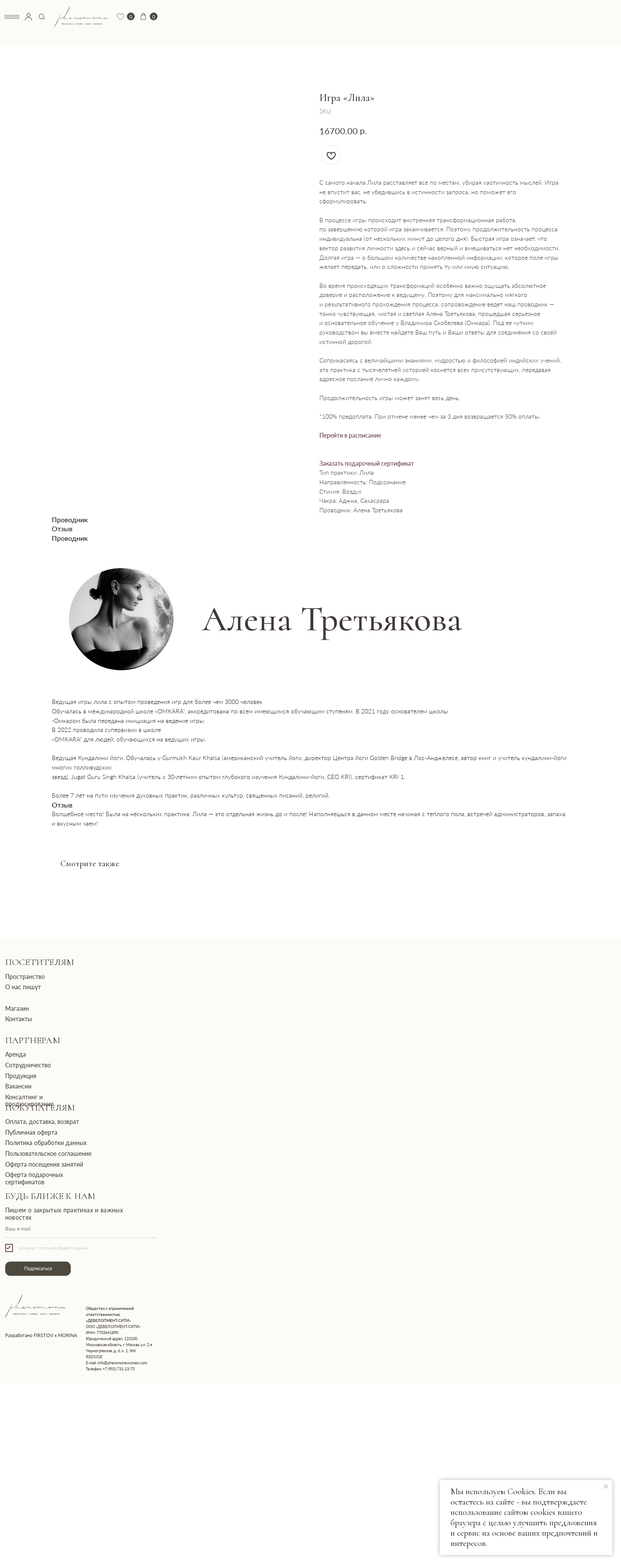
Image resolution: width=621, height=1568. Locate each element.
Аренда (15, 1054)
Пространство (25, 976)
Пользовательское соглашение (48, 1153)
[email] (81, 1229)
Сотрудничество (28, 1065)
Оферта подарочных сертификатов (34, 1178)
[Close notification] (606, 1486)
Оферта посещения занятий (44, 1164)
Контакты (18, 1018)
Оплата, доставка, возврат (42, 1121)
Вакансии (18, 1086)
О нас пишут (23, 987)
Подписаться (38, 1268)
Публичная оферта (31, 1132)
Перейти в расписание (350, 435)
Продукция (20, 1075)
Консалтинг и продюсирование (29, 1100)
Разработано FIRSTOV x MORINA (41, 1335)
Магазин (17, 1008)
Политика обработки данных (46, 1142)
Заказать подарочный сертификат (366, 463)
